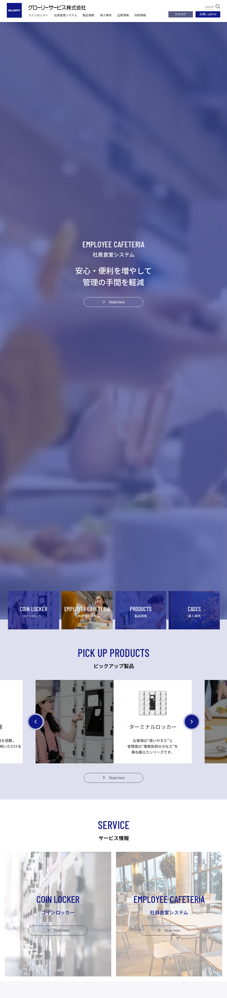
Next (191, 744)
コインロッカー (38, 15)
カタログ (180, 14)
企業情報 (123, 15)
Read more (117, 301)
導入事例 (105, 15)
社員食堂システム (65, 15)
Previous (35, 744)
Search (212, 6)
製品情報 (88, 15)
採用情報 (140, 15)
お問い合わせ (208, 14)
